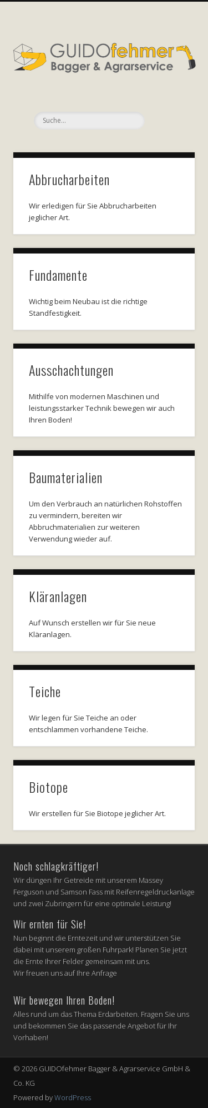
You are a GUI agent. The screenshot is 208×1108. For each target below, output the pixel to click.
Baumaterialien (66, 477)
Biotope (48, 787)
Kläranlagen (58, 596)
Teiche (45, 691)
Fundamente (58, 275)
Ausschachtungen (71, 370)
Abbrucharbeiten (69, 179)
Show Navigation (168, 99)
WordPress (72, 1097)
